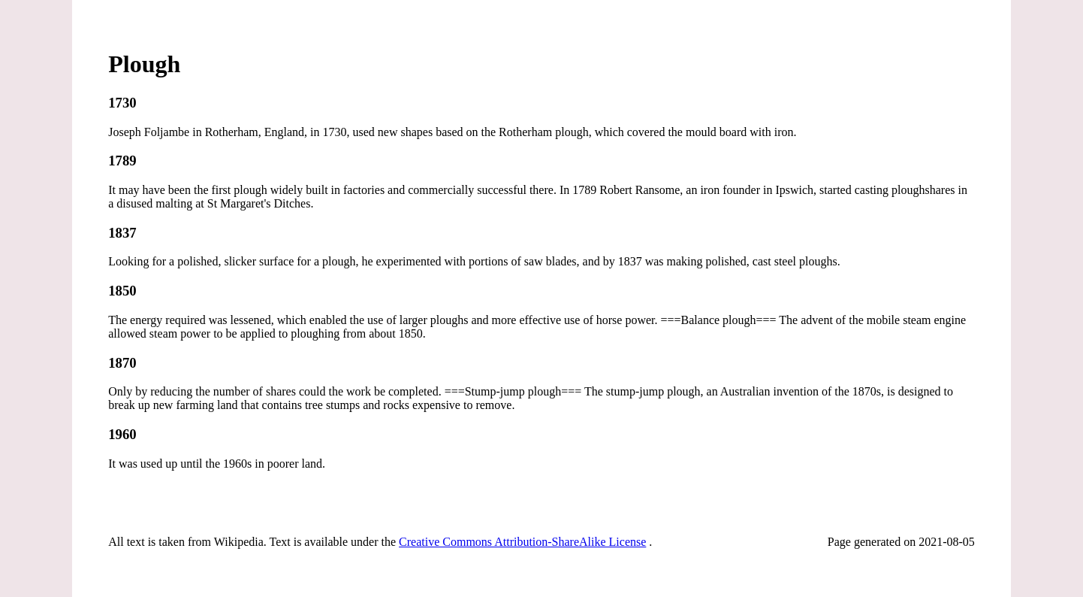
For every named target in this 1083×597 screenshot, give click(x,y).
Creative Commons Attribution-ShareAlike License (522, 541)
